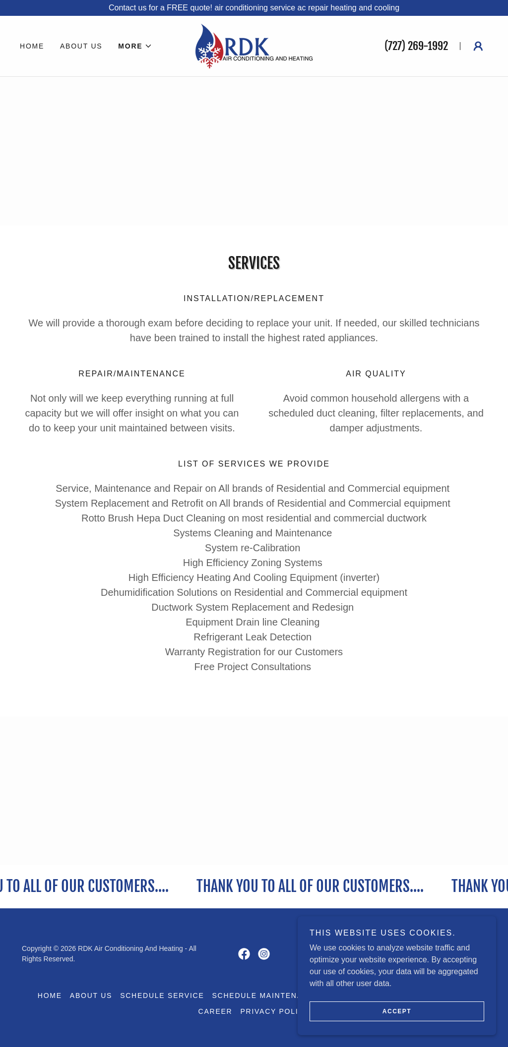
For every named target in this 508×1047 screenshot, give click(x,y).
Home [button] (50, 995)
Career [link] (215, 1011)
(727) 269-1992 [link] (416, 45)
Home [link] (32, 46)
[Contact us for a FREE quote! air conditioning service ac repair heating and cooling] (254, 8)
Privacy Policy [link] (275, 1011)
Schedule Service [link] (162, 995)
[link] (253, 45)
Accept (396, 1025)
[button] (135, 46)
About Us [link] (81, 46)
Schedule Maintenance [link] (266, 995)
